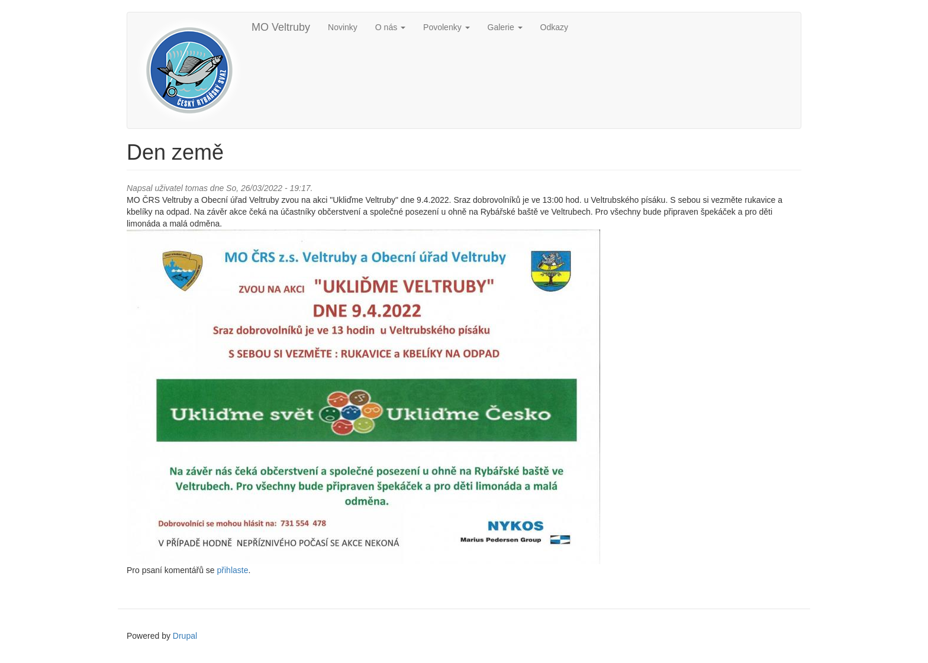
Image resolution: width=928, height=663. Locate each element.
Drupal (185, 636)
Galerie (505, 27)
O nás (390, 27)
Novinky (342, 27)
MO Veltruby (281, 27)
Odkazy (554, 27)
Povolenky (446, 27)
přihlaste (233, 570)
